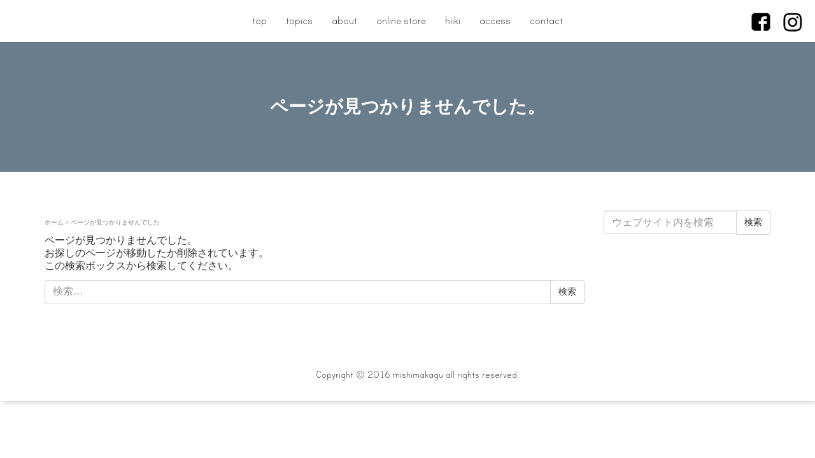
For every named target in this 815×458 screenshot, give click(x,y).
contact (546, 20)
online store (401, 20)
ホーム (54, 222)
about (344, 20)
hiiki (452, 20)
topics (299, 20)
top (259, 20)
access (495, 20)
